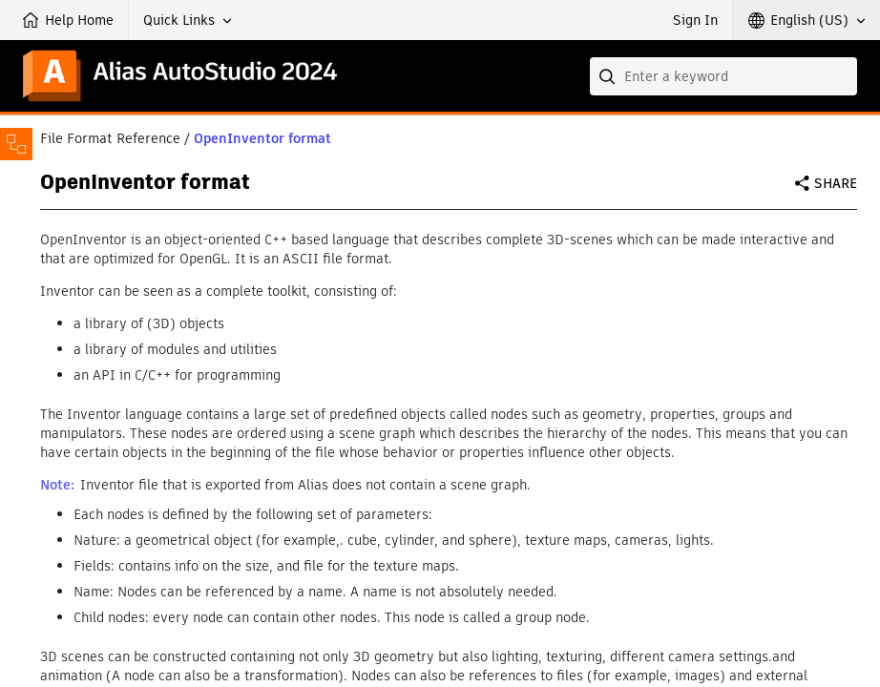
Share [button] (835, 183)
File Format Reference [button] (110, 138)
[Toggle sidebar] (16, 144)
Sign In (695, 20)
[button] (187, 20)
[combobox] (723, 76)
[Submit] (609, 76)
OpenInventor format (262, 138)
